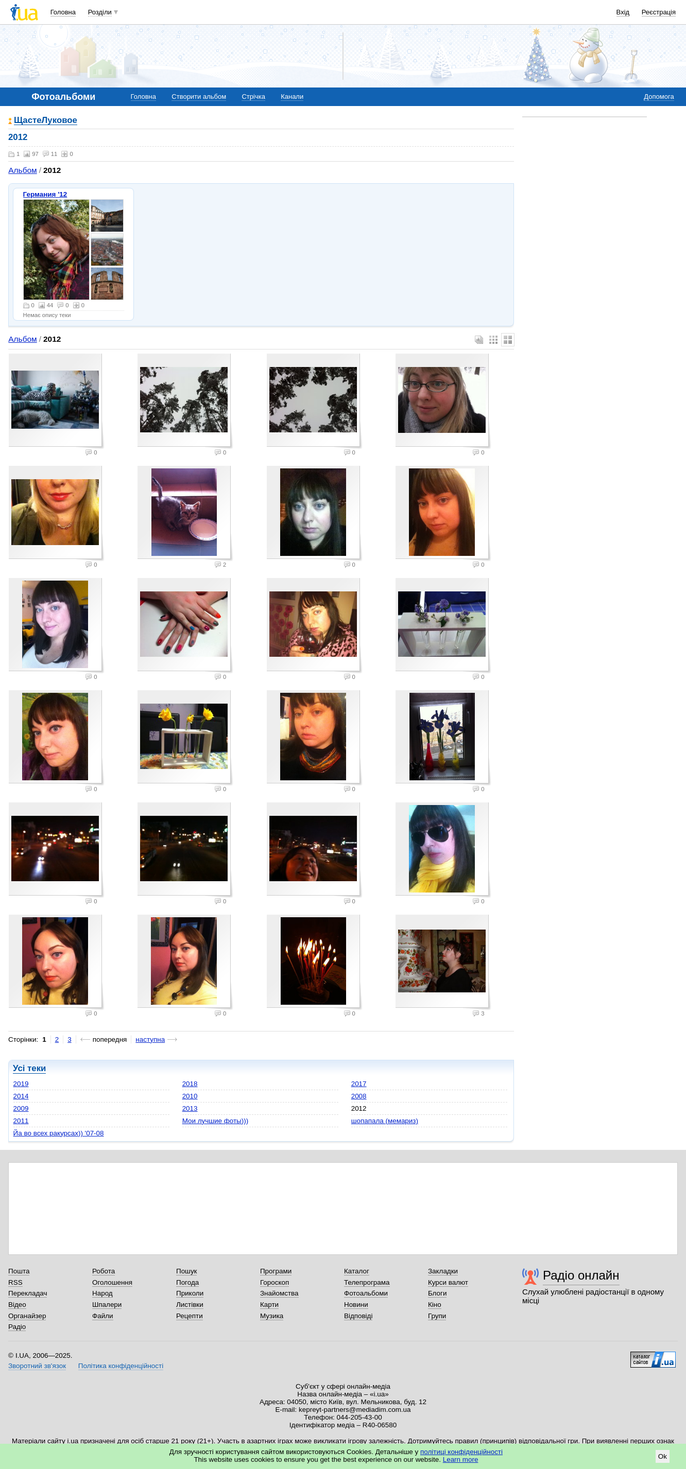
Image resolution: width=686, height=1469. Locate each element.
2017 (359, 1084)
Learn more (460, 1459)
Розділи (100, 12)
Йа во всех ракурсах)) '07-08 (58, 1133)
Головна (63, 12)
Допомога (659, 96)
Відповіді (358, 1316)
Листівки (189, 1304)
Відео (17, 1304)
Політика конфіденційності (120, 1366)
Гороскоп (274, 1282)
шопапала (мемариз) (384, 1121)
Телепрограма (367, 1282)
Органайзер (27, 1316)
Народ (102, 1293)
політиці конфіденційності (461, 1452)
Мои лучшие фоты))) (215, 1121)
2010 (190, 1096)
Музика (271, 1316)
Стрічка (253, 96)
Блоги (437, 1293)
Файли (102, 1316)
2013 (190, 1108)
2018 (190, 1084)
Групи (437, 1316)
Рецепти (189, 1316)
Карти (269, 1304)
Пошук (186, 1271)
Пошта (18, 1271)
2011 (21, 1121)
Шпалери (107, 1304)
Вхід (623, 12)
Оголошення (112, 1282)
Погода (187, 1282)
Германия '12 (45, 194)
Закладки (443, 1271)
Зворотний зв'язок (37, 1366)
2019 (21, 1084)
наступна (150, 1039)
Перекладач (27, 1293)
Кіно (434, 1304)
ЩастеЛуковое (45, 120)
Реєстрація (659, 12)
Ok (662, 1456)
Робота (103, 1271)
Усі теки (29, 1068)
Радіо (17, 1327)
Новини (356, 1304)
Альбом (22, 170)
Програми (275, 1271)
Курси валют (448, 1282)
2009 (21, 1108)
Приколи (189, 1293)
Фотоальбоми (366, 1293)
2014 (21, 1096)
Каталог (356, 1271)
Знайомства (279, 1293)
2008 (359, 1096)
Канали (292, 96)
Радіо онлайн (581, 1275)
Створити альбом (199, 96)
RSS (15, 1282)
